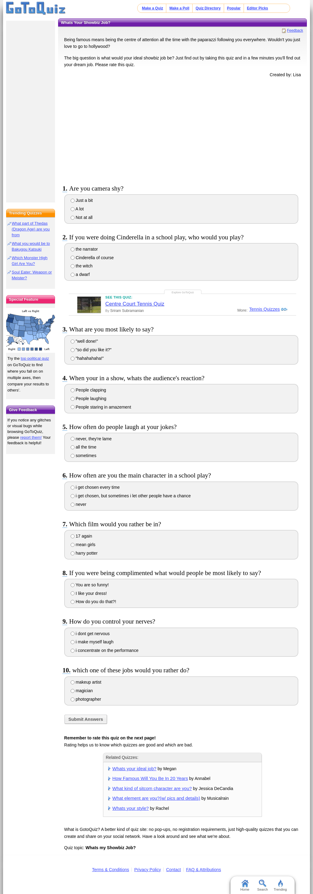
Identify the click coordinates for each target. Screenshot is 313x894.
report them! (31, 437)
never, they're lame (91, 438)
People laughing (88, 398)
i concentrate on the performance (104, 650)
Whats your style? (130, 808)
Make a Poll (179, 8)
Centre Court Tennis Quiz (134, 304)
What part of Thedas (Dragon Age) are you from (31, 229)
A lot (77, 208)
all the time (84, 447)
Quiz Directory (208, 8)
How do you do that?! (93, 601)
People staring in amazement (101, 407)
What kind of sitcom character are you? (152, 788)
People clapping (88, 390)
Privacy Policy (147, 869)
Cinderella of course (92, 257)
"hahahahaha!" (87, 358)
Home (244, 885)
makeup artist (86, 682)
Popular (234, 8)
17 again (81, 536)
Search (262, 885)
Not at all (82, 217)
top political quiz (35, 358)
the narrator (84, 249)
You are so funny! (90, 584)
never (79, 504)
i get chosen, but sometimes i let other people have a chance (131, 495)
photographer (86, 699)
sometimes (84, 455)
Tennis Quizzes (263, 309)
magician (82, 690)
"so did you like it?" (91, 349)
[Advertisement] (182, 130)
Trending (280, 885)
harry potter (84, 553)
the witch (82, 265)
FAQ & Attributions (203, 869)
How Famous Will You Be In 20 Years (150, 778)
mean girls (83, 544)
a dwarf (80, 274)
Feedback (295, 30)
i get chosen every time (95, 487)
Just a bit (82, 200)
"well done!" (84, 341)
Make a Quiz (152, 8)
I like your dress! (89, 593)
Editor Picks (257, 8)
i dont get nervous (90, 633)
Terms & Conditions (110, 869)
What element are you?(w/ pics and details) (156, 798)
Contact (173, 869)
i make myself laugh (92, 641)
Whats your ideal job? (134, 768)
